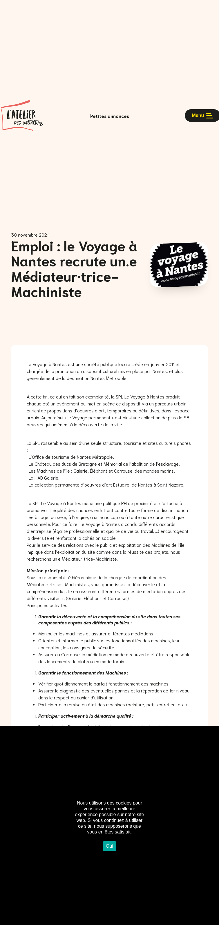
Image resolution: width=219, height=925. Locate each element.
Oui (109, 846)
